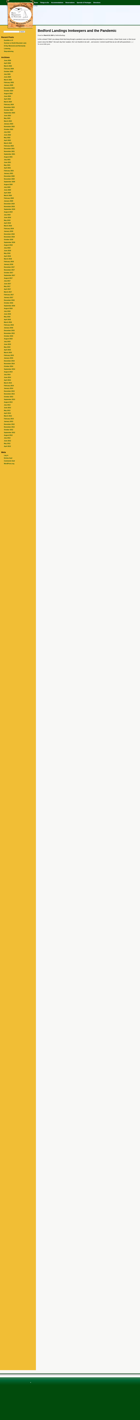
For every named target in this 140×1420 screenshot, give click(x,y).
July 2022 (7, 132)
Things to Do (44, 2)
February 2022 (9, 146)
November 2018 (9, 237)
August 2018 (8, 245)
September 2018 (9, 242)
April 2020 (7, 193)
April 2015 (7, 350)
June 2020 (7, 190)
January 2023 (8, 124)
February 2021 (9, 170)
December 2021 (9, 148)
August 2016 (8, 308)
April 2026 (7, 63)
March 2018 (8, 259)
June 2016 (7, 314)
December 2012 (9, 424)
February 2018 (9, 261)
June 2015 (7, 344)
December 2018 (9, 234)
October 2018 (8, 239)
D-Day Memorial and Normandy (14, 46)
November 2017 (9, 270)
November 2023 (9, 107)
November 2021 (9, 151)
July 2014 (7, 374)
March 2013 (8, 416)
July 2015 (7, 341)
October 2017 (8, 272)
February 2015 (9, 355)
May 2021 (7, 165)
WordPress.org (9, 463)
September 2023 (9, 113)
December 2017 (9, 267)
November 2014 (9, 363)
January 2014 (8, 388)
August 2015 (8, 339)
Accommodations (57, 2)
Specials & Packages (84, 2)
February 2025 (9, 82)
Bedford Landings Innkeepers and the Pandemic (77, 31)
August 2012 (8, 435)
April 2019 (7, 223)
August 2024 (8, 93)
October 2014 (8, 366)
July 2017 (7, 281)
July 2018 (7, 248)
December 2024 (9, 88)
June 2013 (7, 407)
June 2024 (7, 96)
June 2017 (7, 283)
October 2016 (8, 303)
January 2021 (8, 173)
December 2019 (9, 203)
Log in (6, 455)
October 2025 (8, 71)
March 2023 (8, 121)
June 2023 (7, 115)
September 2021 (9, 154)
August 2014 (8, 372)
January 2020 (8, 201)
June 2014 (7, 377)
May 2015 (7, 347)
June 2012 (7, 441)
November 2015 (9, 333)
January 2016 (8, 328)
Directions (96, 2)
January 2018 (8, 264)
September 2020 (9, 181)
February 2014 (9, 385)
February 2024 (9, 104)
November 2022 (9, 126)
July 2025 (7, 74)
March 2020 (8, 195)
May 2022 (7, 137)
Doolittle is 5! (8, 40)
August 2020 (8, 184)
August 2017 (8, 278)
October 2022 (8, 129)
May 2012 (7, 443)
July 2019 (7, 215)
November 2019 (9, 206)
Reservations (70, 2)
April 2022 (7, 140)
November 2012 (9, 427)
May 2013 (7, 410)
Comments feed (9, 461)
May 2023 (7, 118)
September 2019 (9, 209)
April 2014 (7, 380)
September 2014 (9, 369)
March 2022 (8, 143)
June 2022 (7, 135)
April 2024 (7, 99)
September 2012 (9, 432)
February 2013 (9, 418)
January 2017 (8, 297)
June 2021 (7, 162)
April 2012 (7, 446)
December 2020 (9, 176)
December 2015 (9, 330)
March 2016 (8, 322)
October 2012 (8, 429)
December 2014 (9, 361)
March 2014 (8, 383)
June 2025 (7, 77)
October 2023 (8, 110)
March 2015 (8, 352)
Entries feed (8, 458)
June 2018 (7, 250)
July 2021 (7, 159)
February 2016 (9, 325)
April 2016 (7, 319)
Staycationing (8, 51)
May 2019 (7, 220)
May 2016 (7, 316)
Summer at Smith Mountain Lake (15, 43)
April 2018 (7, 256)
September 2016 (9, 306)
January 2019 (8, 231)
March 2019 (8, 226)
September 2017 (9, 275)
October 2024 (8, 90)
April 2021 (7, 168)
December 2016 (9, 300)
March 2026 (8, 66)
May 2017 (7, 286)
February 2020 (9, 198)
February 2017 (9, 294)
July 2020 (7, 187)
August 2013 (8, 402)
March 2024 (8, 102)
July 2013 (7, 405)
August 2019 (8, 212)
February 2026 (9, 68)
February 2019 (9, 228)
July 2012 (7, 438)
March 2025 (8, 80)
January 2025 (8, 85)
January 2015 (8, 358)
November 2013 (9, 394)
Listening (7, 48)
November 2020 (9, 179)
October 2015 (8, 336)
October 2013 (8, 396)
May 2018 (7, 253)
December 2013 (9, 391)
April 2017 (7, 289)
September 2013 (9, 399)
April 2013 (7, 413)
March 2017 (8, 292)
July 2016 (7, 311)
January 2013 (8, 421)
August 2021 (8, 157)
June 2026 (7, 60)
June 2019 (7, 217)
